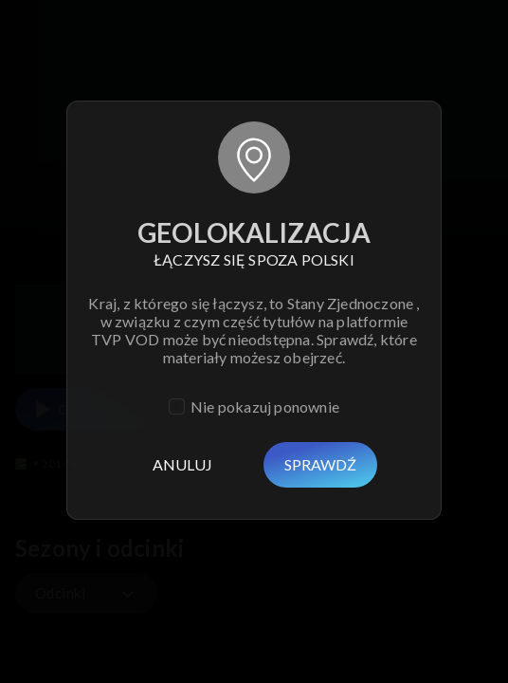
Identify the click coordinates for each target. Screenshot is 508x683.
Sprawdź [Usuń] (320, 464)
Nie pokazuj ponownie (264, 406)
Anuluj (182, 464)
